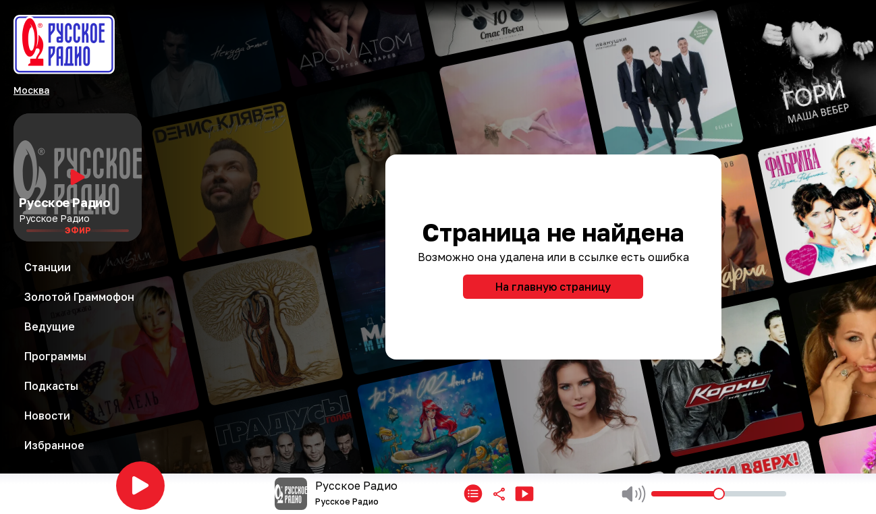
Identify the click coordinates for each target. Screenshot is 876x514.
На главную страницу (553, 286)
